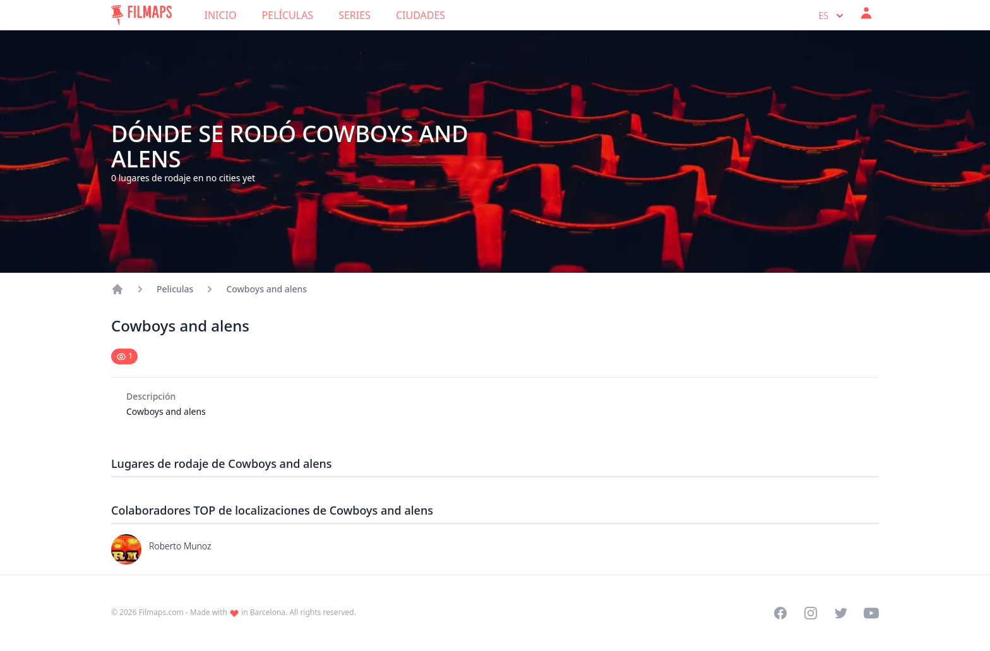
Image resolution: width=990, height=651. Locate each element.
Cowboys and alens (266, 289)
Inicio (221, 15)
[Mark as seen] (124, 356)
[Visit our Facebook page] (780, 613)
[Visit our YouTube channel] (871, 613)
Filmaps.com (161, 612)
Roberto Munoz (180, 546)
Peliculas (175, 289)
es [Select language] (832, 15)
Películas (288, 15)
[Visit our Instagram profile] (810, 613)
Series (354, 15)
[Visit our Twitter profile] (841, 613)
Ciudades (420, 15)
